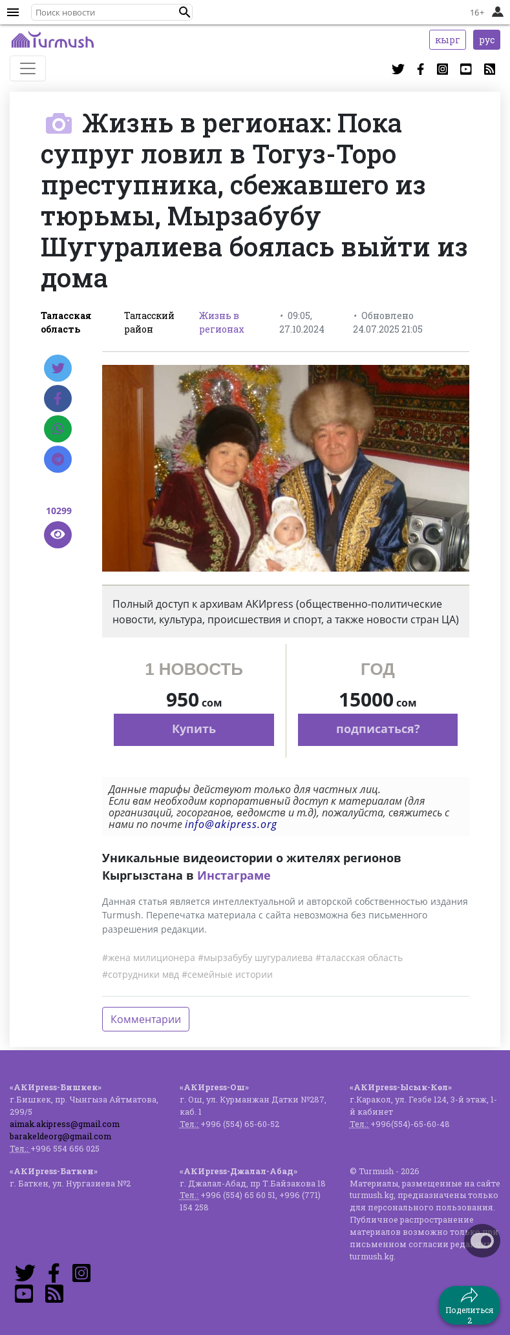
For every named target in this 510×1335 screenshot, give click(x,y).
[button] (185, 12)
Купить (194, 728)
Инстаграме (234, 875)
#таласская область (359, 957)
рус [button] (486, 40)
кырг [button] (447, 40)
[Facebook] (58, 398)
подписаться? (378, 728)
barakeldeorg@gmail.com (60, 1136)
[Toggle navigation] (28, 68)
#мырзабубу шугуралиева (255, 957)
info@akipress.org (231, 824)
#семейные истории (227, 974)
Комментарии (146, 1019)
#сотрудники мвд (140, 974)
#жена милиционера (148, 957)
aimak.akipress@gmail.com (65, 1124)
